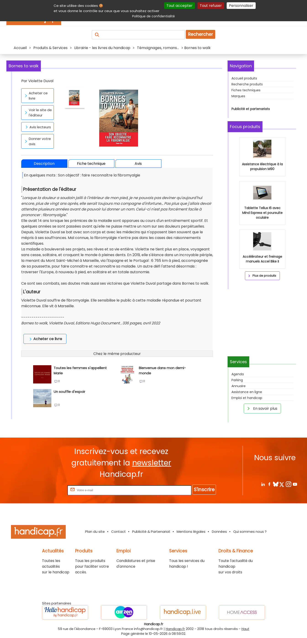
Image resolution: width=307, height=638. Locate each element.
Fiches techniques (245, 90)
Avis (138, 163)
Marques (238, 96)
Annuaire (238, 386)
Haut (245, 629)
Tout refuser (211, 5)
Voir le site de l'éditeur (37, 113)
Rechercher (200, 34)
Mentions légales (191, 531)
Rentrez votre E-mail (48, 490)
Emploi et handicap (246, 398)
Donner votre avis (37, 141)
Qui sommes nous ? (250, 531)
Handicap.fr (175, 629)
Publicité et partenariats (250, 109)
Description (44, 163)
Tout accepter (179, 5)
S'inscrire (204, 489)
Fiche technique (91, 163)
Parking (237, 380)
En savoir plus (261, 408)
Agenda (237, 374)
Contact (118, 531)
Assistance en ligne (246, 392)
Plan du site (95, 531)
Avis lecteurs (37, 127)
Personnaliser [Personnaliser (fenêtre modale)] (241, 5)
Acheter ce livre (35, 96)
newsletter (151, 462)
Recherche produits (247, 84)
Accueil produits (244, 78)
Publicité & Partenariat (151, 531)
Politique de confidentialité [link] (153, 16)
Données (219, 531)
